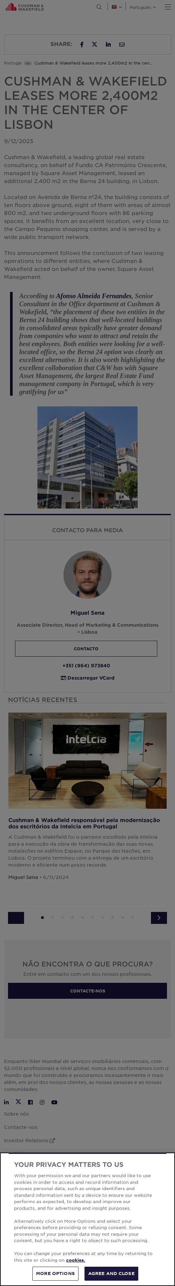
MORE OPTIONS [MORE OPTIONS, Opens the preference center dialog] (55, 1273)
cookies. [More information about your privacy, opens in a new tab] (75, 1260)
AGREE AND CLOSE (111, 1273)
